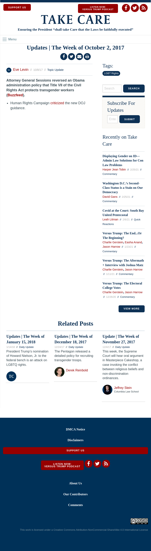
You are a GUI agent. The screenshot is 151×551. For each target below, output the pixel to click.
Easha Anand (133, 242)
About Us (75, 483)
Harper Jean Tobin (114, 169)
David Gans (109, 196)
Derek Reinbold (77, 370)
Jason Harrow (111, 246)
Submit (129, 119)
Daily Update (26, 347)
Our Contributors (75, 494)
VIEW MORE (132, 308)
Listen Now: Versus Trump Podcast (98, 8)
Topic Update (55, 69)
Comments (75, 505)
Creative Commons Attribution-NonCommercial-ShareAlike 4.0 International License (101, 529)
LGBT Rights (111, 73)
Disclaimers (76, 440)
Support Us (75, 450)
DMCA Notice (75, 429)
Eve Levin (20, 70)
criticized (57, 103)
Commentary (109, 173)
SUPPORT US (17, 7)
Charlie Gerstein (112, 242)
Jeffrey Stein (123, 387)
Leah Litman (110, 219)
